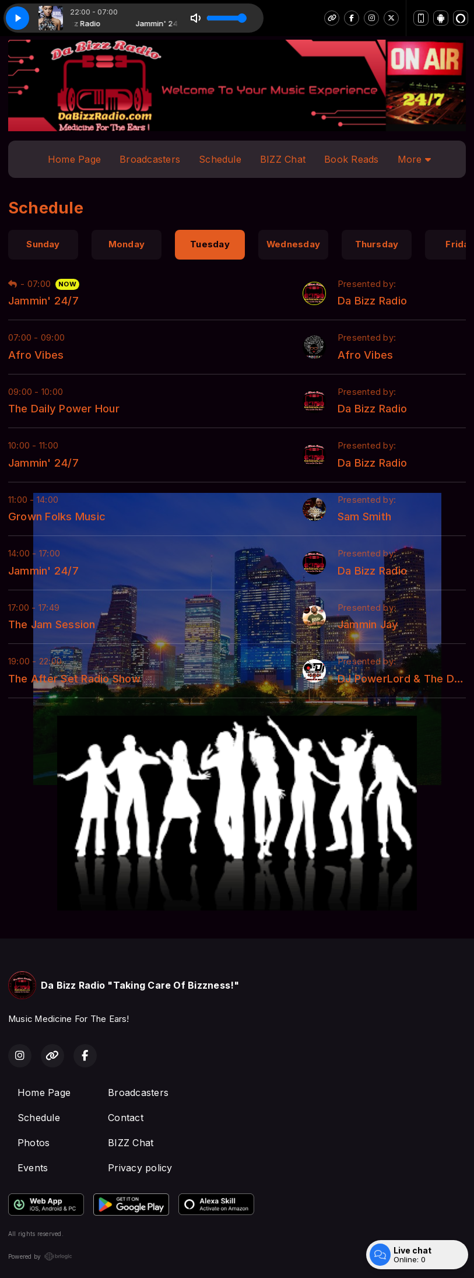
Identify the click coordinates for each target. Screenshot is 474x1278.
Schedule (220, 159)
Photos (33, 1143)
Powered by (40, 1256)
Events (32, 1168)
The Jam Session (52, 624)
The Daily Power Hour (64, 408)
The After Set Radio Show (74, 678)
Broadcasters (150, 159)
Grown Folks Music (57, 516)
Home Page (74, 159)
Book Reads (351, 159)
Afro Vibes (36, 354)
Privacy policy (140, 1168)
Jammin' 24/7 (43, 300)
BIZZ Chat (283, 159)
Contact (125, 1117)
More (414, 159)
